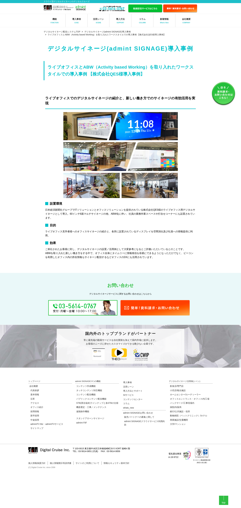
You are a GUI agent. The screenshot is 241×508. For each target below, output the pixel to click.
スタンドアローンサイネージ (90, 418)
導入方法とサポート (132, 391)
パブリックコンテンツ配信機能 (91, 399)
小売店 (173, 390)
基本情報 (34, 394)
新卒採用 (34, 415)
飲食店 (173, 386)
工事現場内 (189, 403)
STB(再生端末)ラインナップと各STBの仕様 (97, 403)
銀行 (172, 411)
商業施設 (174, 420)
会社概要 (186, 21)
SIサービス (128, 395)
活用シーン (98, 21)
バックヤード (176, 403)
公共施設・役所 (182, 411)
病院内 (173, 407)
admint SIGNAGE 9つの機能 (88, 381)
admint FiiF (81, 422)
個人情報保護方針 (36, 463)
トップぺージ (34, 381)
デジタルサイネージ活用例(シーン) (184, 381)
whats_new (128, 408)
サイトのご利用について (87, 463)
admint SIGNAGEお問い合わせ (138, 413)
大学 (172, 424)
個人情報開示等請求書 (60, 463)
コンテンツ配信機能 (86, 394)
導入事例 (76, 21)
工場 (207, 399)
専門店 (180, 386)
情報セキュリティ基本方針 (116, 463)
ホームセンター (177, 394)
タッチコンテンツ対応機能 (89, 390)
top (223, 502)
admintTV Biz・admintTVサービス (46, 424)
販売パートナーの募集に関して (139, 417)
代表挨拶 (34, 390)
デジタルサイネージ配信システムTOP (62, 31)
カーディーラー (193, 394)
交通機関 (183, 420)
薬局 (179, 407)
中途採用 (34, 420)
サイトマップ (36, 428)
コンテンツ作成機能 (86, 386)
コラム (142, 21)
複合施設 (181, 390)
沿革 (32, 399)
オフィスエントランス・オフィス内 (187, 399)
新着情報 (164, 21)
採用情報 (34, 411)
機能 (55, 21)
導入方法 (120, 21)
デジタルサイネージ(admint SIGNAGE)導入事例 (107, 31)
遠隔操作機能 (82, 411)
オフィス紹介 (36, 407)
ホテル (204, 415)
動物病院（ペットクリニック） (185, 415)
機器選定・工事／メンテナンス (91, 407)
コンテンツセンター (132, 399)
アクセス (34, 403)
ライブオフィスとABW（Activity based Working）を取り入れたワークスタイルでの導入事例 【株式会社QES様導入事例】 (107, 34)
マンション (180, 424)
